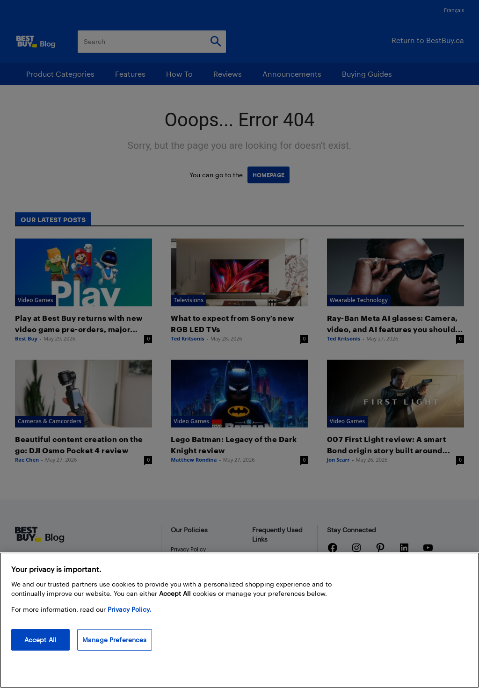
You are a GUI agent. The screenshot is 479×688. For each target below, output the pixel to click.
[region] (239, 620)
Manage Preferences (114, 640)
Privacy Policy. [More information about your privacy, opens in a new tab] (129, 609)
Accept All (40, 640)
